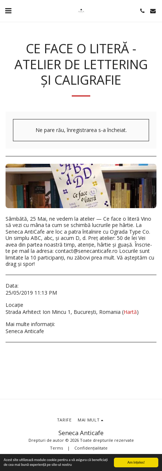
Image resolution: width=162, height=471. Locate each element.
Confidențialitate (91, 448)
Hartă (130, 311)
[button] (8, 10)
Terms (56, 448)
